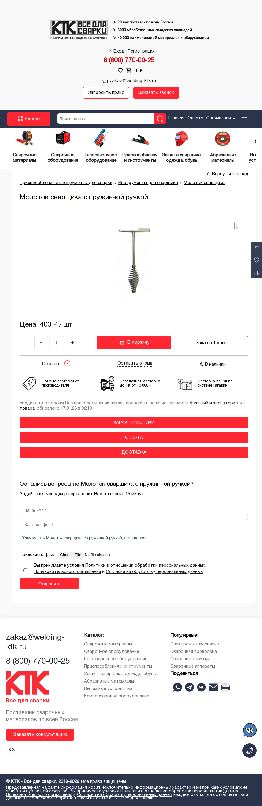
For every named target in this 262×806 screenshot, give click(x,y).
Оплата (195, 118)
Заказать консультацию (40, 735)
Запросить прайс (106, 93)
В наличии (212, 364)
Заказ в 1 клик (211, 342)
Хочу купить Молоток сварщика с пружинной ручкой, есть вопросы (134, 540)
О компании (221, 118)
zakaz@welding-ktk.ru (132, 81)
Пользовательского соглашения (67, 572)
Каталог (29, 118)
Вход (116, 51)
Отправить (49, 583)
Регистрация (141, 51)
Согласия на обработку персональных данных (154, 572)
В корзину (134, 343)
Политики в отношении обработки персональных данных (145, 565)
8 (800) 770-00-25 (128, 61)
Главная (176, 118)
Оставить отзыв (134, 363)
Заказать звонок (156, 93)
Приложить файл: (39, 555)
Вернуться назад (230, 174)
